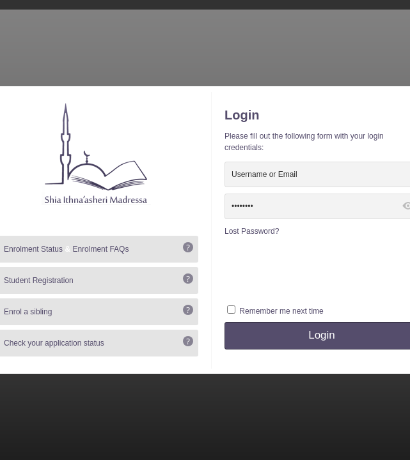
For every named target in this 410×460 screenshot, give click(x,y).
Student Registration (39, 280)
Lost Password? (252, 231)
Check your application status (54, 343)
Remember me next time (281, 311)
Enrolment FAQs (100, 249)
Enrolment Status (33, 249)
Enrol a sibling (28, 311)
